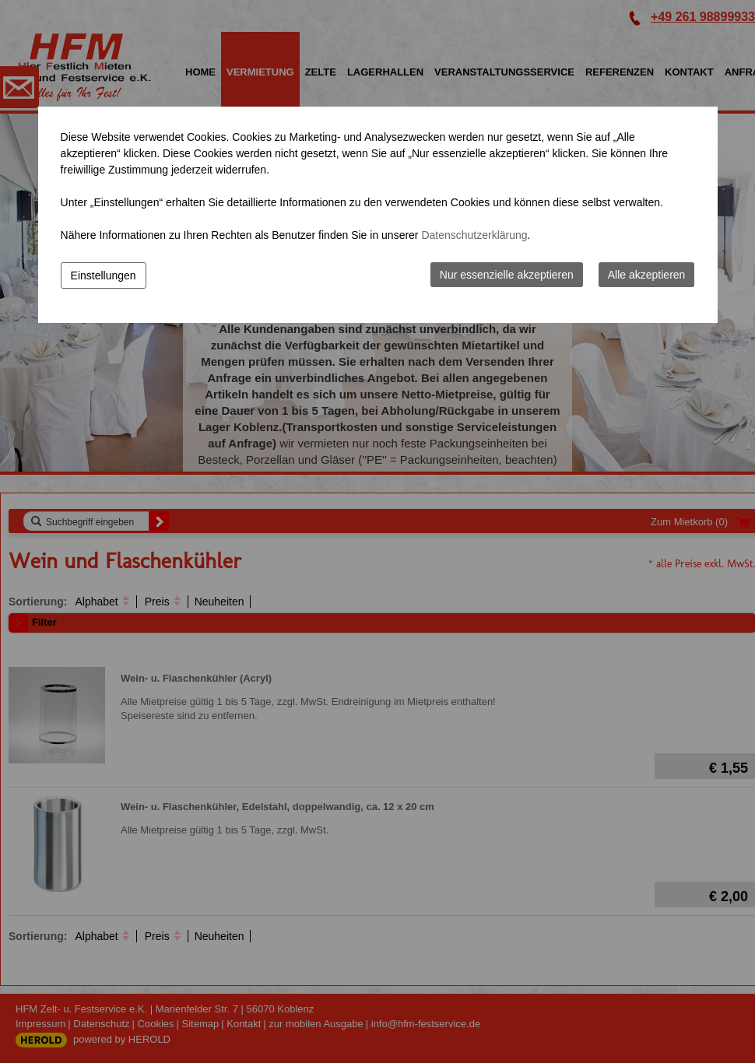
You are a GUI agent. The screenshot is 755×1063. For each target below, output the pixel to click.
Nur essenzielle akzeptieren (507, 274)
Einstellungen (103, 275)
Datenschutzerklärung (474, 235)
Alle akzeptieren (647, 274)
